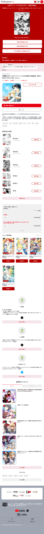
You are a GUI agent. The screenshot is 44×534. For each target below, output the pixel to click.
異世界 (20, 123)
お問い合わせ (32, 521)
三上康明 (12, 60)
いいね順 (38, 210)
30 (6, 217)
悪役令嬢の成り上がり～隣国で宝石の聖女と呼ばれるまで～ (29, 421)
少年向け (10, 476)
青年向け (15, 476)
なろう (29, 123)
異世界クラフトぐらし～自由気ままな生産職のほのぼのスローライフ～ (29, 452)
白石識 (6, 60)
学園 (10, 123)
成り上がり (5, 126)
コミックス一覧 (32, 84)
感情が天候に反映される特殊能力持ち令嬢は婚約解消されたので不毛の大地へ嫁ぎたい (29, 390)
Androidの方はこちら (22, 46)
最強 (33, 123)
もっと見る (22, 230)
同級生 (37, 123)
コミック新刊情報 (6, 235)
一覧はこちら (22, 198)
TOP (11, 518)
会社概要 (32, 518)
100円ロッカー (24, 60)
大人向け (21, 476)
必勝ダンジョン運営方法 (23, 405)
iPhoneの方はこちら (22, 42)
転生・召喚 (15, 123)
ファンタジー (5, 123)
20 (6, 225)
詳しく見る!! (22, 322)
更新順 (34, 210)
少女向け (26, 476)
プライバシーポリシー (11, 521)
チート (24, 123)
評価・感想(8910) (10, 105)
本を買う (8, 261)
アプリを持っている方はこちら (22, 51)
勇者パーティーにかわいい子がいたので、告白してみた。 (29, 436)
